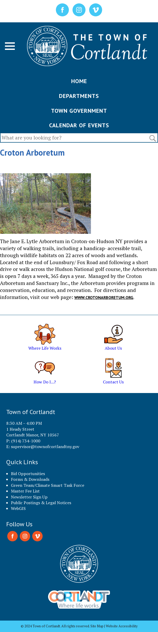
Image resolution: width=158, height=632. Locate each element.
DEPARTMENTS (79, 95)
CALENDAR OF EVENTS (79, 125)
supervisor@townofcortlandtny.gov (45, 446)
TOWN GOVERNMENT (79, 110)
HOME (79, 81)
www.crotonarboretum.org (103, 297)
